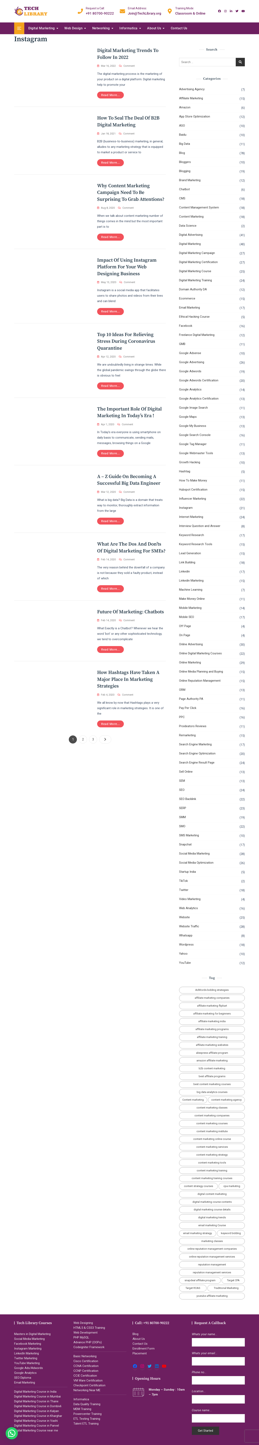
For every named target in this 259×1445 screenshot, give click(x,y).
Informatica (128, 28)
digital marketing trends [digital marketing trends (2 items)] (212, 1217)
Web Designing (83, 1323)
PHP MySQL (81, 1337)
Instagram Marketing (27, 1348)
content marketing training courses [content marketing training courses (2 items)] (212, 1178)
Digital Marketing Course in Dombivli (37, 1406)
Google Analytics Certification (199, 398)
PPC (182, 717)
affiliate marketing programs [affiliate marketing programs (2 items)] (212, 1029)
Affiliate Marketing (191, 98)
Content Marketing (191, 216)
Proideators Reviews (192, 726)
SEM (182, 781)
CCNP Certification (85, 1371)
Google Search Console (195, 435)
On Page (184, 635)
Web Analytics (188, 908)
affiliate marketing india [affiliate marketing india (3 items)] (212, 1021)
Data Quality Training (86, 1404)
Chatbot (184, 189)
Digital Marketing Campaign (197, 253)
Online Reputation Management (200, 680)
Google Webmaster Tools (196, 453)
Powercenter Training (87, 1414)
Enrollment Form (144, 1348)
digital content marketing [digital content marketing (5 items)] (212, 1193)
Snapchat (185, 844)
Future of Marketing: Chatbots (130, 612)
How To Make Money (193, 480)
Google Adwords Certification (198, 380)
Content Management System (199, 207)
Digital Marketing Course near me (36, 1430)
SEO (182, 790)
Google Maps (188, 417)
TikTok (183, 881)
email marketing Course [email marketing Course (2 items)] (212, 1225)
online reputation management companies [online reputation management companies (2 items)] (212, 1248)
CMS (182, 198)
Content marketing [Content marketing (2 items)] (193, 1099)
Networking (101, 28)
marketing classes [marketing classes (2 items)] (212, 1241)
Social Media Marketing (194, 853)
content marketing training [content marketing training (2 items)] (212, 1170)
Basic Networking (85, 1356)
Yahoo (183, 953)
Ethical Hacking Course (194, 316)
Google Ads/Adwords (28, 1368)
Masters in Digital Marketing (32, 1334)
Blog (182, 153)
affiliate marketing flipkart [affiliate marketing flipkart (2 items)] (212, 1005)
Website (184, 917)
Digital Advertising (191, 235)
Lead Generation (190, 553)
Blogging (184, 171)
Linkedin (184, 571)
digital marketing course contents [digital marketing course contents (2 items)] (212, 1201)
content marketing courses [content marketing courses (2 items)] (212, 1123)
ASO (182, 125)
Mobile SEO (186, 617)
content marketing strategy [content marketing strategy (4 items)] (212, 1154)
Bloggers (185, 162)
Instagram (186, 508)
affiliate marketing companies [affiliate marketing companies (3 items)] (212, 997)
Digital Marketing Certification (198, 262)
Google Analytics (190, 389)
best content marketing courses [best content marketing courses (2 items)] (212, 1084)
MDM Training (82, 1409)
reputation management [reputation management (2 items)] (212, 1264)
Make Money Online (192, 599)
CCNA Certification (86, 1366)
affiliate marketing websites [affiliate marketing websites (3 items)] (212, 1044)
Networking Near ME (86, 1390)
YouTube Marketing (27, 1363)
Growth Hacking (189, 462)
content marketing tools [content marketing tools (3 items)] (212, 1162)
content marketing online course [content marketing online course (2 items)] (212, 1138)
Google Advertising (191, 362)
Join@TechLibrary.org (144, 10)
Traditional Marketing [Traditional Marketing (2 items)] (226, 1287)
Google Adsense (190, 353)
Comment (129, 66)
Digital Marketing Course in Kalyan (36, 1411)
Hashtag (184, 471)
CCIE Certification (85, 1375)
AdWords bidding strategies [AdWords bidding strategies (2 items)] (212, 989)
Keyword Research (191, 535)
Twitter (183, 890)
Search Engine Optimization (197, 753)
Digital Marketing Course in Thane (36, 1401)
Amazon (184, 107)
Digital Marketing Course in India (35, 1391)
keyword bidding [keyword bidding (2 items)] (231, 1233)
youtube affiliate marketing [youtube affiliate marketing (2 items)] (212, 1295)
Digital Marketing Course (195, 271)
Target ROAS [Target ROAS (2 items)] (193, 1287)
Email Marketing (189, 307)
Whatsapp (185, 935)
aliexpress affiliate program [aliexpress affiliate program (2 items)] (212, 1052)
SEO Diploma (22, 1377)
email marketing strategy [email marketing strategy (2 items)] (197, 1233)
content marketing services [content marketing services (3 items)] (212, 1146)
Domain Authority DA (193, 289)
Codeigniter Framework (88, 1347)
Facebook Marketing (27, 1344)
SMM (182, 817)
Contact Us (179, 28)
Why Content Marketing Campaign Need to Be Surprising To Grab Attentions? (130, 192)
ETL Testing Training (86, 1419)
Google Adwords (190, 371)
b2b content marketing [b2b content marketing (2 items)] (212, 1068)
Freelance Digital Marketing (196, 335)
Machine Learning (190, 589)
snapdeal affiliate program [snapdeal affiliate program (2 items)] (200, 1280)
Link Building (187, 562)
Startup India (187, 872)
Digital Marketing (41, 28)
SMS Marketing (189, 835)
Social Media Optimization (196, 862)
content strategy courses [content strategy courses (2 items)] (198, 1186)
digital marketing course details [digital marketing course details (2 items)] (212, 1209)
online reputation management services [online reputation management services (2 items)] (212, 1256)
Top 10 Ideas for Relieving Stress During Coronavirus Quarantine (126, 341)
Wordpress (186, 944)
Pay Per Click (187, 708)
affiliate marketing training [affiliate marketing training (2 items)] (212, 1037)
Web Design (73, 28)
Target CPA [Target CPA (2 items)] (233, 1280)
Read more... (110, 95)
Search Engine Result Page (196, 762)
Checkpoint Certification (89, 1385)
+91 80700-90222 (100, 10)
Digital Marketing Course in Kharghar (38, 1416)
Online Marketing (190, 662)
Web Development (85, 1332)
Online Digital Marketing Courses (200, 653)
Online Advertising (191, 644)
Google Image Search (193, 407)
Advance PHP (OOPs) (87, 1342)
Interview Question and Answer (199, 526)
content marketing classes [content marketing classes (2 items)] (211, 1107)
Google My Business (192, 426)
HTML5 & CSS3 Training (89, 1328)
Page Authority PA (191, 699)
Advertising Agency (192, 89)
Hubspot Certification (193, 489)
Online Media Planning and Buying (201, 671)
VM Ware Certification (88, 1380)
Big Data (184, 144)
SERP (182, 808)
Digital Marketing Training (195, 280)
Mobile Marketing (190, 608)
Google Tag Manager (193, 444)
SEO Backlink (187, 799)
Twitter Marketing (25, 1358)
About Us (154, 28)
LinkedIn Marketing (26, 1353)
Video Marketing (190, 899)
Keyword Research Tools (195, 544)
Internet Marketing (191, 517)
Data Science (187, 225)
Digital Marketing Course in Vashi (36, 1421)
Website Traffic (189, 926)
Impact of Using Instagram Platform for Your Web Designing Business (127, 267)
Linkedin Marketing (191, 580)
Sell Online (186, 771)
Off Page (185, 626)
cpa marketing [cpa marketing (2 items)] (231, 1186)
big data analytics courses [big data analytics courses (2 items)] (212, 1092)
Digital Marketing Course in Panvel (36, 1425)
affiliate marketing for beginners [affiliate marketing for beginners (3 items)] (212, 1013)
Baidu (182, 134)
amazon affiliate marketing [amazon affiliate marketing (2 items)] (212, 1060)
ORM (182, 690)
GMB (182, 344)
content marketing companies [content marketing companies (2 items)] (211, 1115)
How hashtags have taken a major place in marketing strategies (128, 679)
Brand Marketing (190, 180)
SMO (182, 826)
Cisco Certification (85, 1361)
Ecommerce (187, 298)
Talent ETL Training (86, 1423)
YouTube (185, 963)
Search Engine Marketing (195, 744)
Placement (140, 1353)
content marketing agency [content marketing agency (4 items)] (226, 1099)
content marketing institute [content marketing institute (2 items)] (212, 1131)
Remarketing (187, 735)
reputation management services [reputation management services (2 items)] (212, 1272)
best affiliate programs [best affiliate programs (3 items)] (212, 1076)
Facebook (185, 326)
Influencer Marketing (192, 498)
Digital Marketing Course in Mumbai (37, 1396)
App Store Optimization (194, 116)
